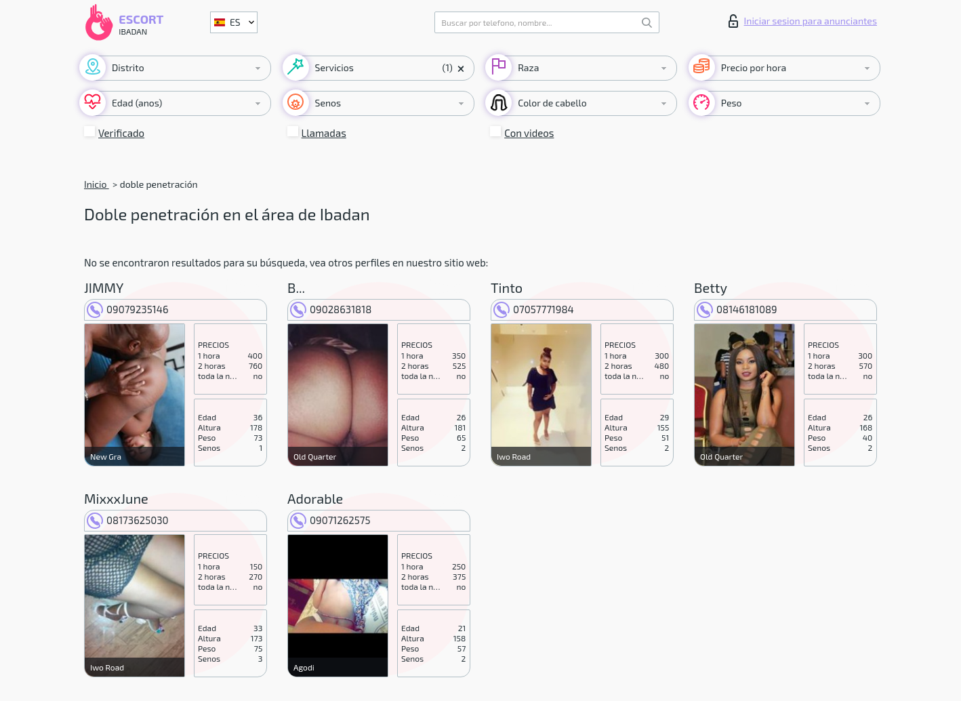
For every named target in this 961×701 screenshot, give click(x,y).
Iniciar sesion (803, 21)
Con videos (529, 133)
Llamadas (324, 133)
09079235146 (128, 309)
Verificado (121, 133)
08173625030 (128, 520)
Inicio (96, 184)
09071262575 (330, 520)
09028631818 (330, 309)
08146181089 (737, 309)
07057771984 (533, 309)
